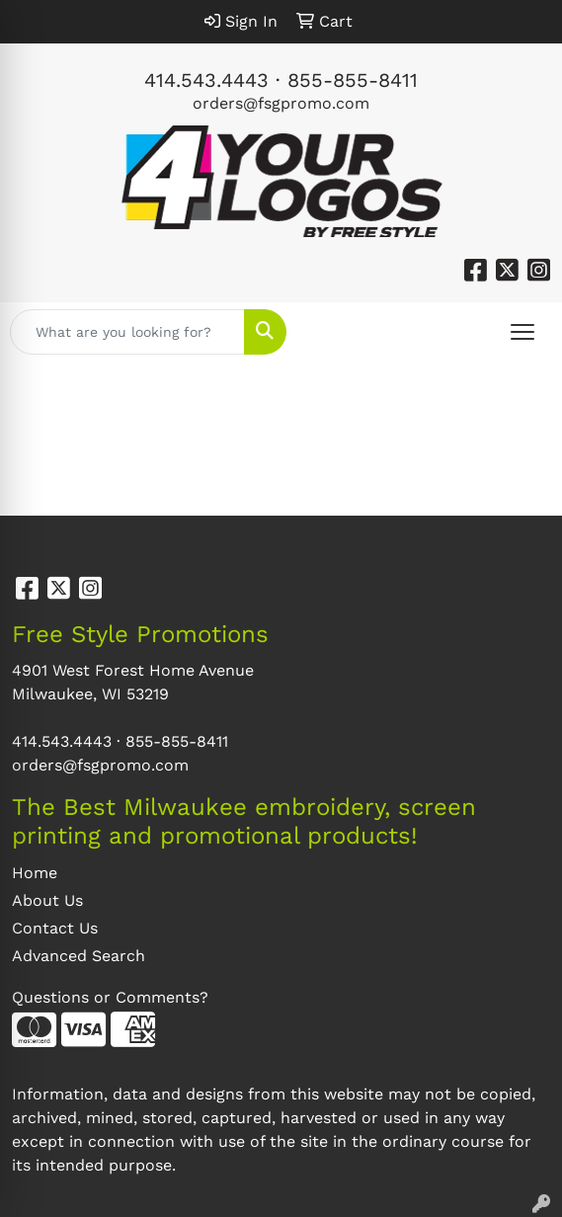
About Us (47, 900)
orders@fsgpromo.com (281, 103)
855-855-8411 (352, 80)
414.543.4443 (206, 80)
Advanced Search (78, 955)
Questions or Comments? (110, 997)
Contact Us (55, 928)
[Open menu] (522, 332)
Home (34, 872)
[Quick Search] (127, 332)
